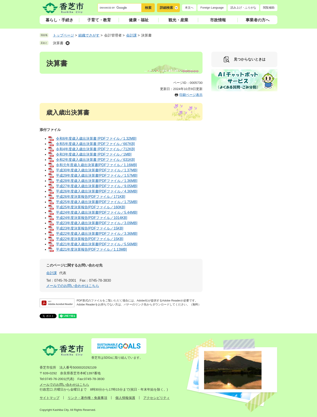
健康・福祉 (139, 20)
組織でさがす (89, 35)
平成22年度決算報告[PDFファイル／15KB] (89, 239)
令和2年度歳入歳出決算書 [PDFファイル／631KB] (95, 160)
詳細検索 (166, 7)
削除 (68, 43)
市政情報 (218, 20)
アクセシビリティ (156, 398)
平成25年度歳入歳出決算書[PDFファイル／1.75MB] (96, 202)
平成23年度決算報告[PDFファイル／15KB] (89, 228)
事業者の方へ (257, 20)
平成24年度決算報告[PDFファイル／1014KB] (91, 218)
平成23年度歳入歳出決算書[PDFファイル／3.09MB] (96, 223)
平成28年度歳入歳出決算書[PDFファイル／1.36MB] (96, 181)
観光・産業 (178, 20)
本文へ (189, 7)
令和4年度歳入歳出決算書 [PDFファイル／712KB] (95, 149)
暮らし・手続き (59, 20)
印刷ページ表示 (191, 95)
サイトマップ (49, 398)
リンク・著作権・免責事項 (87, 398)
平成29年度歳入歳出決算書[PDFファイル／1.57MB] (96, 175)
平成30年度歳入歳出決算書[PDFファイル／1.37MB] (96, 170)
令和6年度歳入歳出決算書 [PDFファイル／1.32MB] (96, 138)
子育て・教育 (99, 20)
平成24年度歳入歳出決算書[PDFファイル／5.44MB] (96, 212)
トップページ (63, 35)
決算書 (58, 43)
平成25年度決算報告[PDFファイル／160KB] (90, 207)
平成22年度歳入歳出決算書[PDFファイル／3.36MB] (96, 233)
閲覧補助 (269, 7)
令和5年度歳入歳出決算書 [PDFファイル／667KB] (95, 144)
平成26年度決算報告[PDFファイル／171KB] (90, 196)
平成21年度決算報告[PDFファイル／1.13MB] (91, 249)
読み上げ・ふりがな (243, 7)
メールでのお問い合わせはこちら (72, 286)
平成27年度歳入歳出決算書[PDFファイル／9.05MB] (96, 186)
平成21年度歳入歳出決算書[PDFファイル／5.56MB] (96, 244)
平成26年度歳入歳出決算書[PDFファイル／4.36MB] (96, 191)
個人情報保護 (125, 398)
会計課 (131, 35)
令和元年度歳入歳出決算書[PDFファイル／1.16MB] (96, 165)
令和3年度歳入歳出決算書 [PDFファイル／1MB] (93, 154)
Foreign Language (212, 7)
